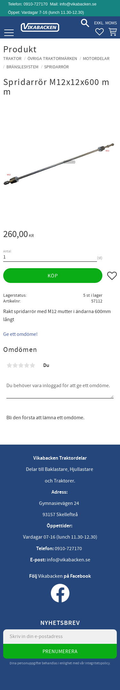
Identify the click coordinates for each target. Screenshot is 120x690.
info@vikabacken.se (78, 4)
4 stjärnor (26, 365)
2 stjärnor (15, 365)
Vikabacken (50, 576)
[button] (8, 32)
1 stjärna (9, 365)
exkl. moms (105, 23)
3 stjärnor (21, 365)
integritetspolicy (97, 663)
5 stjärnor (32, 365)
